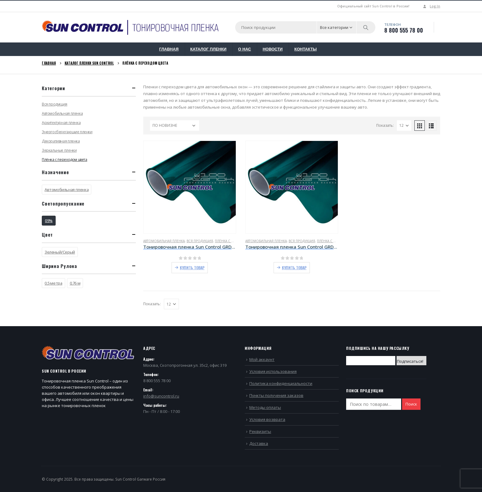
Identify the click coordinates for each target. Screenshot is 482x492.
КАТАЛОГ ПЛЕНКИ (208, 48)
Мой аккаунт (262, 359)
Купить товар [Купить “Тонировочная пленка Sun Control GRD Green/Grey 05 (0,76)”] (294, 267)
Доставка (258, 443)
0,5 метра (53, 283)
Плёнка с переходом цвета (64, 159)
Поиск (411, 404)
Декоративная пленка (61, 141)
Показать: (385, 125)
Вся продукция (200, 241)
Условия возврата (267, 419)
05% (49, 220)
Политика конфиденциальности (280, 383)
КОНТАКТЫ (305, 48)
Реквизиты (260, 431)
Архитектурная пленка (61, 122)
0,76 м (75, 283)
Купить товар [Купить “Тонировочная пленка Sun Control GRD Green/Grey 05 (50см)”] (192, 267)
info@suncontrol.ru (161, 396)
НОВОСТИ (272, 48)
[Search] (366, 27)
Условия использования (273, 371)
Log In (431, 6)
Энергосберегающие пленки (67, 131)
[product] (190, 187)
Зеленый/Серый (60, 252)
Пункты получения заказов (276, 395)
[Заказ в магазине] (174, 125)
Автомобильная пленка (164, 241)
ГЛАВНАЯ (169, 48)
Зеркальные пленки (59, 150)
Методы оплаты (265, 407)
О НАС (244, 48)
